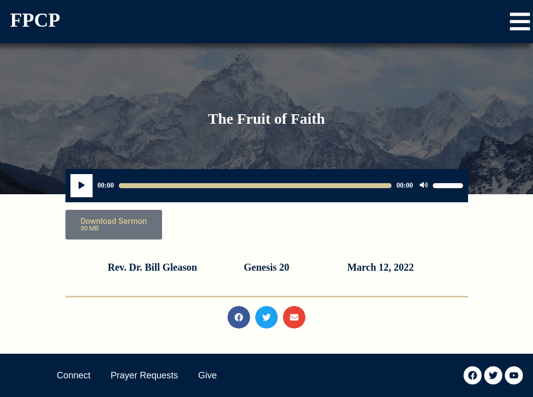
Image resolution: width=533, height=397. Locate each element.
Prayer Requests (144, 375)
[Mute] (423, 186)
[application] (266, 185)
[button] (520, 21)
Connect (74, 375)
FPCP (35, 20)
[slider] (255, 185)
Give (207, 375)
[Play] (81, 185)
